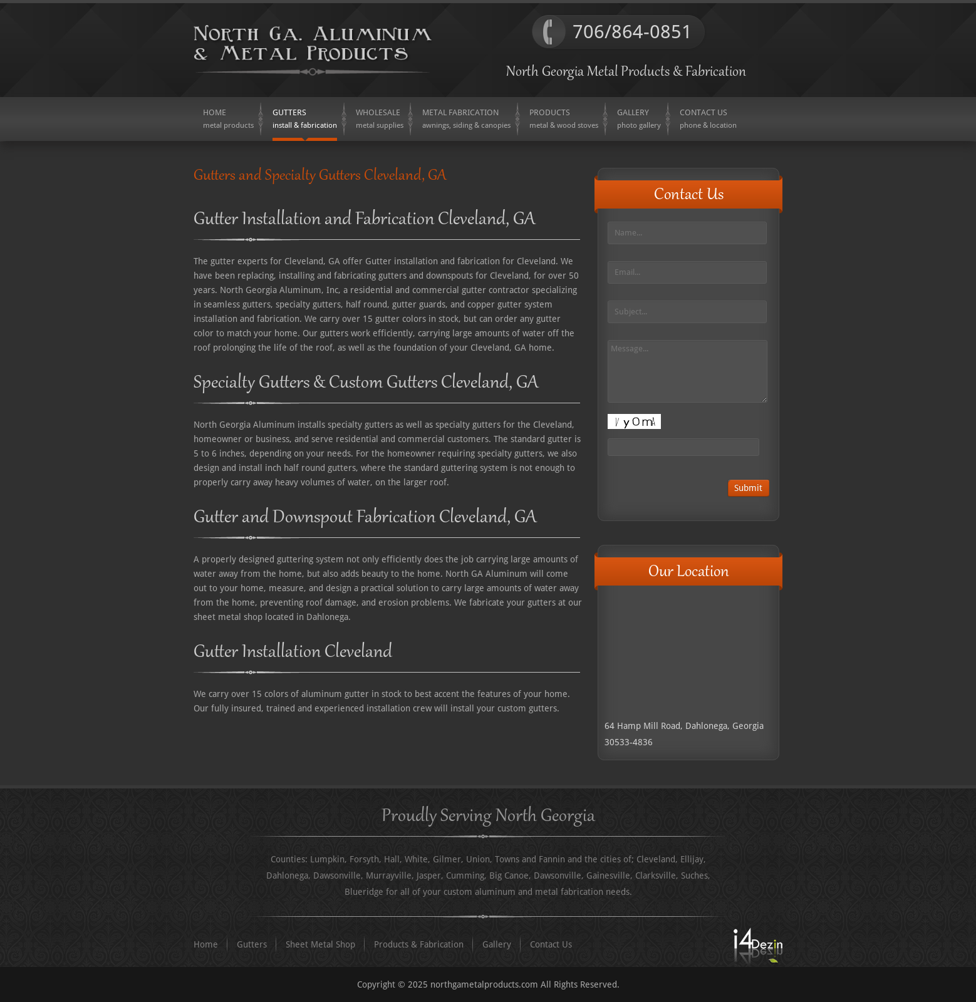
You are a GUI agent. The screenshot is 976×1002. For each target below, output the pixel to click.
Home (206, 944)
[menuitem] (228, 119)
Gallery (496, 944)
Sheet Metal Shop (320, 944)
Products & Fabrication (419, 944)
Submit (748, 488)
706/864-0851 (632, 32)
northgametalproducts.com (484, 984)
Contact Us (551, 944)
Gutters (252, 944)
